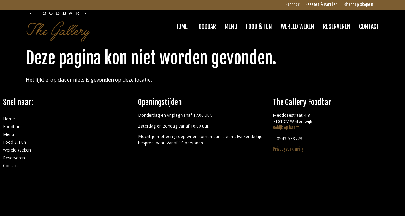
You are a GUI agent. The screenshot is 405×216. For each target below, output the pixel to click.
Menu (231, 26)
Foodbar (292, 4)
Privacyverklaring (288, 149)
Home (181, 26)
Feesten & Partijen (322, 4)
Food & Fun (259, 26)
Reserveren (336, 26)
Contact (369, 26)
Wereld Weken (297, 26)
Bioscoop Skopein (358, 4)
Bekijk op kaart (286, 127)
